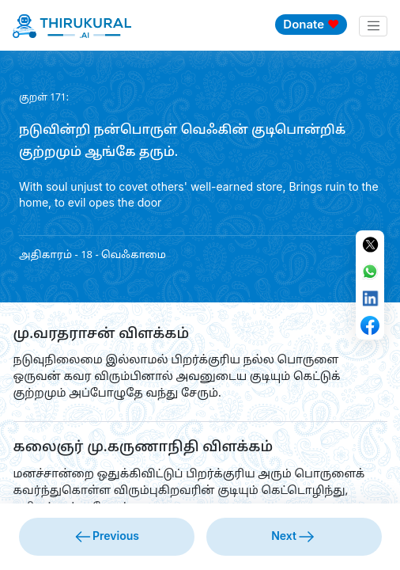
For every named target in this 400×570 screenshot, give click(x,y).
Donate (311, 24)
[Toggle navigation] (373, 26)
